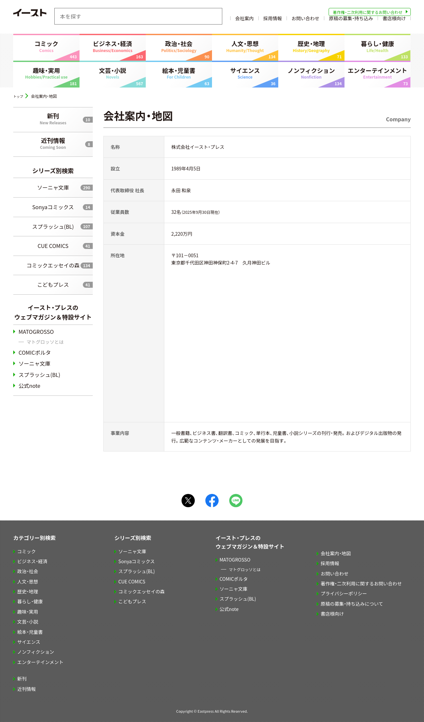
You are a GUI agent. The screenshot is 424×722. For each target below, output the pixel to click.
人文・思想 (245, 46)
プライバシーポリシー (344, 593)
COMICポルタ (35, 352)
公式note (29, 386)
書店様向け (394, 21)
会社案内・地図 (336, 553)
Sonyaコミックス (53, 207)
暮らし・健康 (377, 46)
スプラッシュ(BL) (53, 226)
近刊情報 (53, 143)
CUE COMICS (53, 246)
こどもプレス (53, 284)
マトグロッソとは (45, 341)
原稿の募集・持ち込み (351, 21)
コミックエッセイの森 (53, 265)
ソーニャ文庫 (53, 187)
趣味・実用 (46, 73)
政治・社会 (179, 46)
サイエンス (245, 73)
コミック (46, 46)
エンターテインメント (377, 73)
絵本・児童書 (179, 73)
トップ (19, 96)
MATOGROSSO (36, 331)
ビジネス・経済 (113, 46)
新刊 (53, 118)
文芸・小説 (113, 73)
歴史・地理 (311, 46)
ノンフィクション (311, 73)
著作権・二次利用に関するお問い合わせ (367, 12)
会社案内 (244, 21)
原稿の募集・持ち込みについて (352, 603)
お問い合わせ (305, 21)
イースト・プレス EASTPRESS (46, 16)
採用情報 (272, 21)
